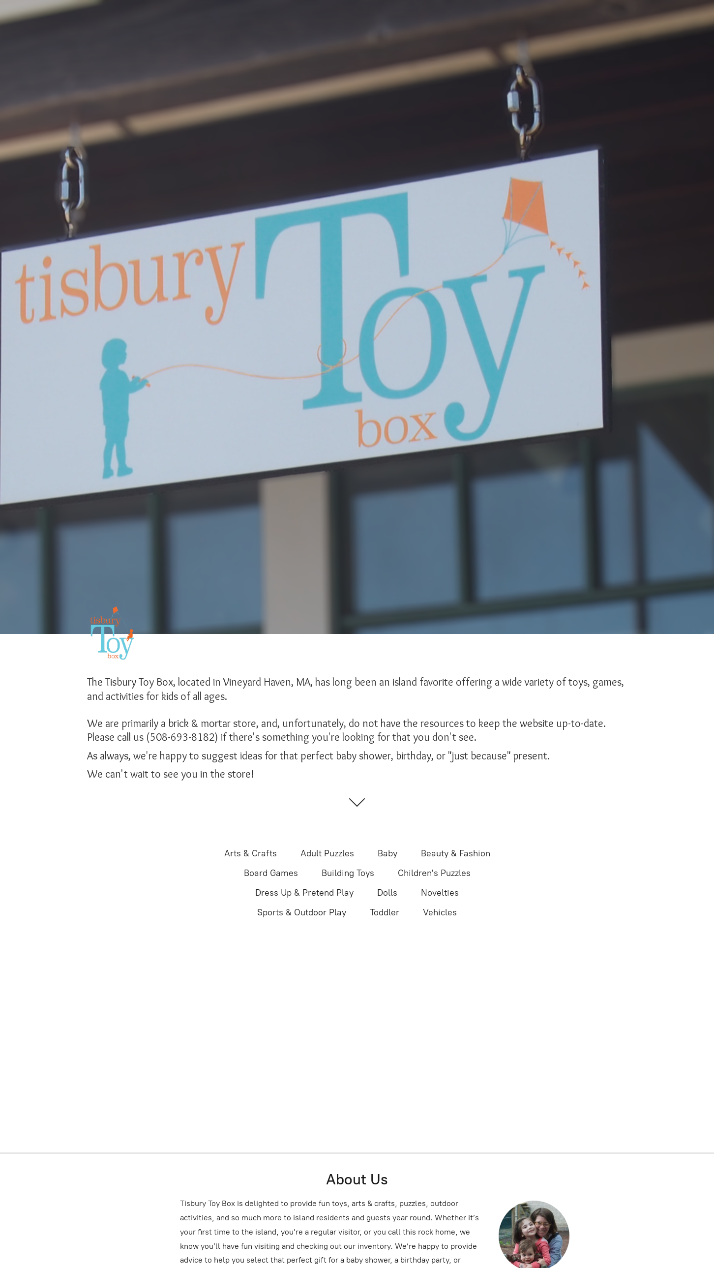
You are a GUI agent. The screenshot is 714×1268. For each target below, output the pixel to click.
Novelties (440, 892)
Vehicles (440, 912)
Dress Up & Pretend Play (304, 892)
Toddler (384, 912)
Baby (387, 853)
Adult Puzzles (327, 853)
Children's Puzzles (434, 873)
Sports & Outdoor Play (301, 912)
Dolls (387, 892)
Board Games (271, 873)
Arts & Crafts (250, 853)
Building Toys (348, 873)
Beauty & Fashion (455, 853)
